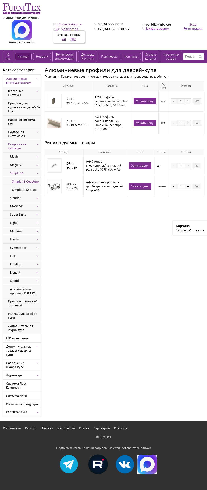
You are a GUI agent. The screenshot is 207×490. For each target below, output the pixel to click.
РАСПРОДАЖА (16, 412)
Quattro (15, 264)
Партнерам (109, 56)
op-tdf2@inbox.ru (158, 24)
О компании (12, 428)
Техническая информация (64, 56)
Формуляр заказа (171, 56)
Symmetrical (18, 247)
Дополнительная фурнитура (20, 328)
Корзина (183, 226)
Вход (192, 24)
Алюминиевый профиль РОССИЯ (23, 291)
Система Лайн (16, 396)
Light (13, 223)
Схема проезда (67, 29)
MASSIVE (16, 206)
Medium (16, 231)
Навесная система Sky (21, 121)
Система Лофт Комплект (17, 385)
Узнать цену (145, 101)
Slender (15, 198)
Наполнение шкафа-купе (15, 365)
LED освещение (17, 338)
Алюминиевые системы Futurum (18, 80)
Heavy (14, 239)
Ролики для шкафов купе (22, 315)
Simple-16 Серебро (25, 181)
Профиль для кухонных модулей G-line (24, 107)
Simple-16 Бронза (24, 189)
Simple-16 (16, 173)
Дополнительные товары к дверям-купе (19, 350)
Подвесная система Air (16, 134)
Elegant (15, 272)
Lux (12, 256)
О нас (8, 56)
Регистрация (193, 28)
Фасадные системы (15, 93)
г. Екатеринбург (68, 24)
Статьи (84, 428)
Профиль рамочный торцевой (23, 303)
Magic (14, 156)
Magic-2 (15, 165)
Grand (14, 280)
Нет (73, 38)
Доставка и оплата (87, 56)
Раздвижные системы (17, 146)
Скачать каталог (151, 56)
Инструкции (66, 428)
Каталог (23, 56)
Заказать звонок (157, 28)
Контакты (131, 56)
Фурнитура (14, 375)
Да (64, 38)
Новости (42, 56)
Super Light (18, 214)
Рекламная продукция (22, 404)
